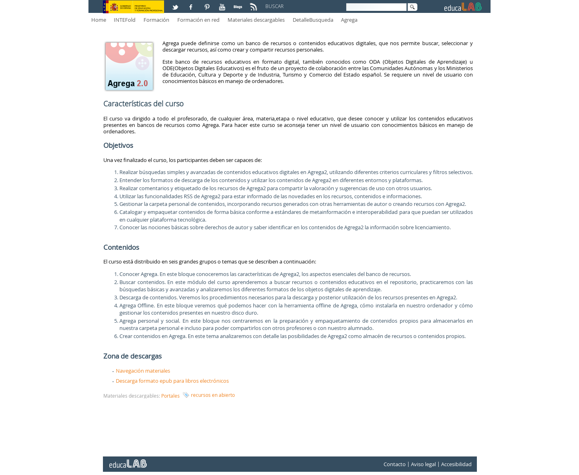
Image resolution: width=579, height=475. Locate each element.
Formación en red (198, 19)
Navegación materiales (143, 370)
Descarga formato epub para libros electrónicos (172, 380)
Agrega (349, 19)
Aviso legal (423, 464)
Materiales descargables (256, 19)
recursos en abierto (213, 395)
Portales (170, 395)
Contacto (395, 464)
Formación (156, 19)
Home (98, 19)
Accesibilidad (456, 464)
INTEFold (125, 19)
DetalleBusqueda (313, 19)
